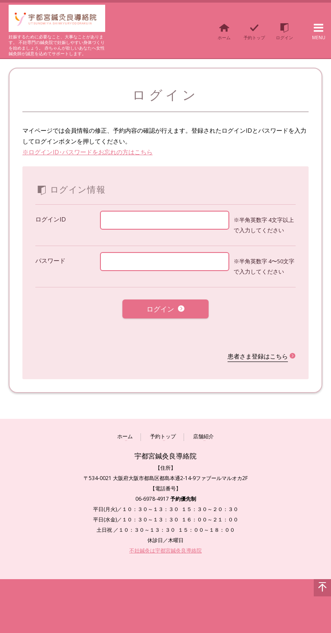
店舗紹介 (203, 430)
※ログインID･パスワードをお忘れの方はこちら (87, 152)
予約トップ (163, 430)
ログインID (50, 219)
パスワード (50, 260)
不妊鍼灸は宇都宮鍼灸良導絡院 (165, 544)
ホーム (125, 430)
